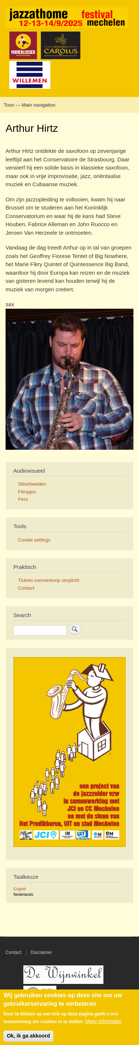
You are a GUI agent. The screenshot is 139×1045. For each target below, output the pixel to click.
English (19, 889)
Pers (23, 499)
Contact (26, 588)
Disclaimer (41, 952)
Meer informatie (103, 1025)
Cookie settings (34, 540)
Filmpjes (27, 492)
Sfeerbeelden (32, 484)
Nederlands (23, 894)
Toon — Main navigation (29, 105)
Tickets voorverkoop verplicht (48, 580)
